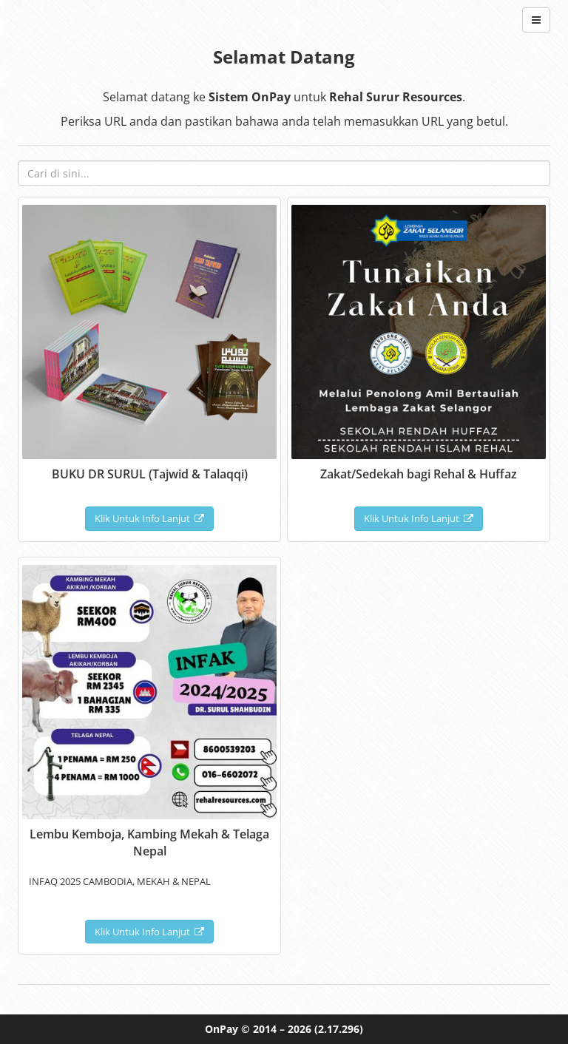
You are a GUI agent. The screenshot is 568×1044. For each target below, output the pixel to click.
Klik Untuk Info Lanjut (149, 518)
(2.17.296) (338, 1029)
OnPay (221, 1029)
